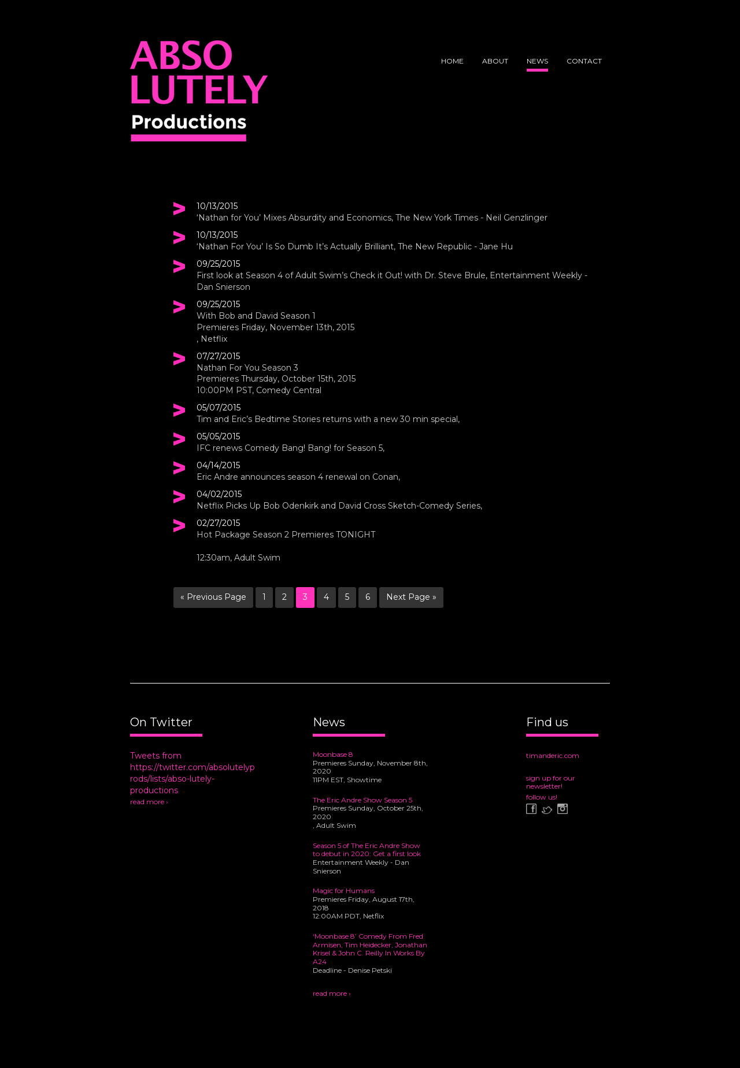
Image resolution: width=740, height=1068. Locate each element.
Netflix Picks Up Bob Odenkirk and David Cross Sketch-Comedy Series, (339, 506)
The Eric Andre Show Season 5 (362, 800)
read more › (149, 801)
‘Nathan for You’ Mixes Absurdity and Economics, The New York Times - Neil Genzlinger (372, 217)
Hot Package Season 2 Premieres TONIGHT (286, 534)
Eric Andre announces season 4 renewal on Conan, (298, 477)
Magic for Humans (344, 890)
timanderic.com (552, 755)
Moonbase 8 (333, 754)
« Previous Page (213, 597)
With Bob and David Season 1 (256, 316)
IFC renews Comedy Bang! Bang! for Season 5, (290, 448)
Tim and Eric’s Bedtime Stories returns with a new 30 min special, (328, 419)
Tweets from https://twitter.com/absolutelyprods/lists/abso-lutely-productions (192, 773)
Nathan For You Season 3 (247, 368)
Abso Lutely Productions (199, 95)
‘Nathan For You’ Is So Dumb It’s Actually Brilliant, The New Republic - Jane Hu (355, 246)
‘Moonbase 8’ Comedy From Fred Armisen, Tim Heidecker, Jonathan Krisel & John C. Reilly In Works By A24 (370, 949)
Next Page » (411, 597)
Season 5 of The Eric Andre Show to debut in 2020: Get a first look (367, 849)
